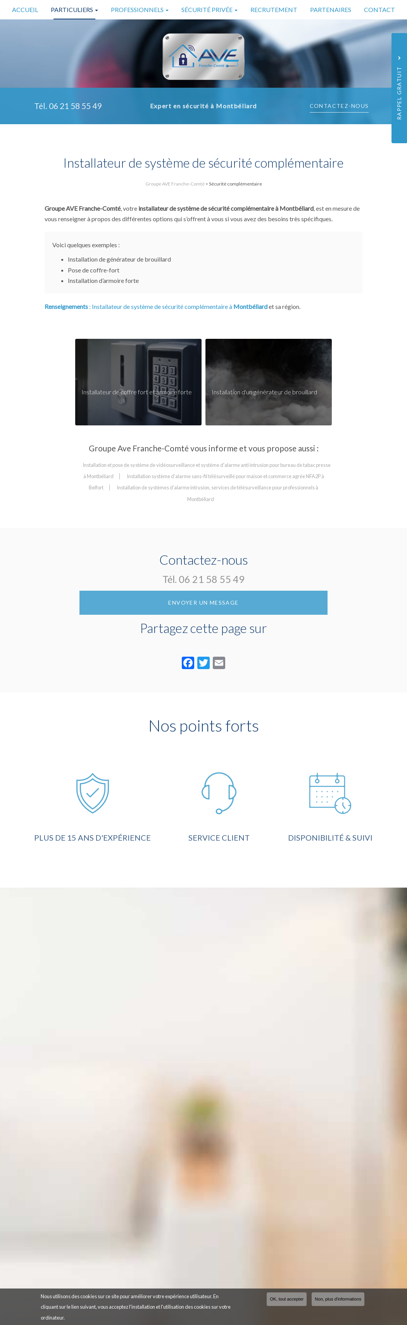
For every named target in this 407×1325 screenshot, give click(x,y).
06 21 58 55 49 (212, 602)
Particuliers (74, 9)
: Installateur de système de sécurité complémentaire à (156, 329)
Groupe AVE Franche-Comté (175, 184)
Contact (379, 9)
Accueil (25, 9)
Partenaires (330, 9)
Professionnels (140, 9)
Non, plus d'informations (338, 1299)
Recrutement (273, 9)
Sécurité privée (209, 9)
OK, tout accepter (287, 1299)
